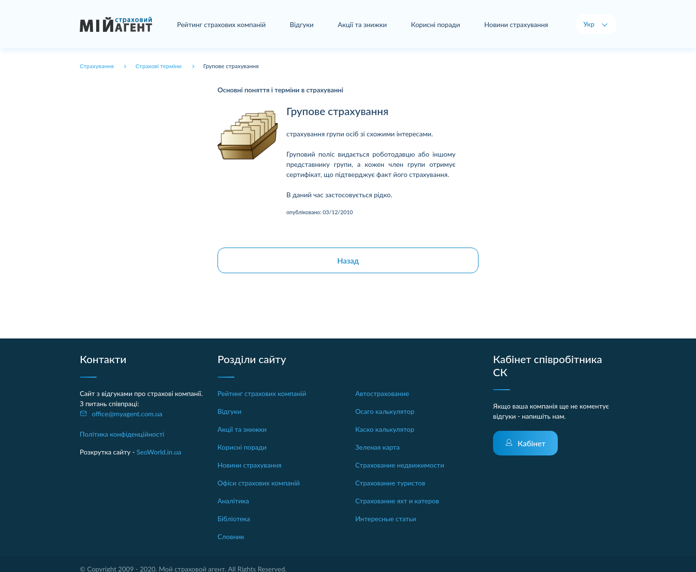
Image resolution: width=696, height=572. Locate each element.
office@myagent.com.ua (127, 414)
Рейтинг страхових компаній (221, 24)
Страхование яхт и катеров (397, 501)
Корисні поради (435, 24)
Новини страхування (516, 24)
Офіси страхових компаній (259, 483)
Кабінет (532, 443)
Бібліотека (234, 518)
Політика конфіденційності (122, 434)
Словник (231, 536)
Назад (348, 260)
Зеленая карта (377, 447)
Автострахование (382, 393)
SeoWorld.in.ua (158, 452)
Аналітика (233, 501)
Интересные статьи (385, 518)
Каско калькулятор (384, 429)
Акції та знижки (362, 24)
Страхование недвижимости (399, 465)
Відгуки (302, 24)
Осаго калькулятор (384, 411)
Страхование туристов (390, 483)
